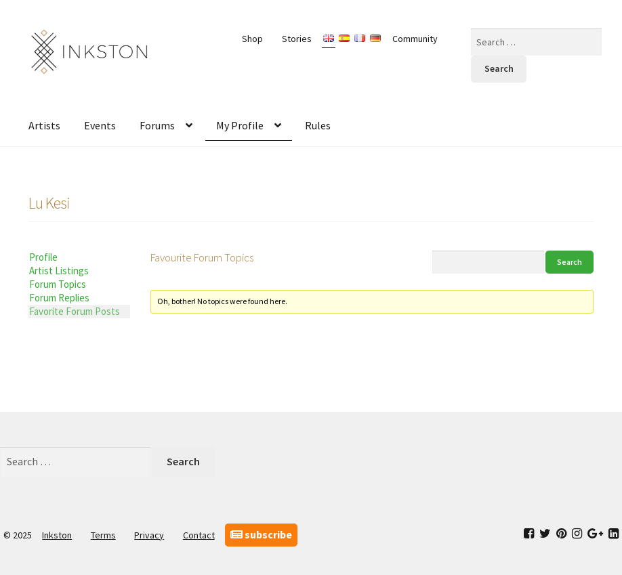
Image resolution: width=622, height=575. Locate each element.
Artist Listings (59, 270)
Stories (297, 39)
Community (415, 39)
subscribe (261, 534)
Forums (157, 125)
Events (100, 125)
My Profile (240, 125)
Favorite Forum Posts (74, 311)
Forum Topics (57, 284)
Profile (43, 257)
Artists (44, 125)
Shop (252, 39)
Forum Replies (59, 297)
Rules (318, 125)
